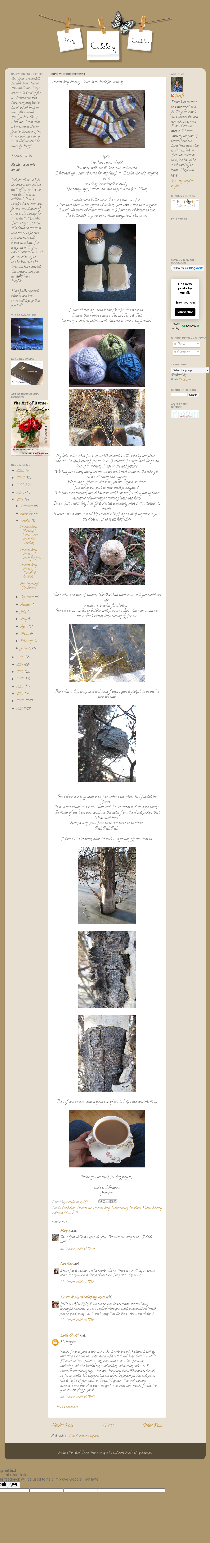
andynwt (118, 1452)
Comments (182, 352)
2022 (20, 478)
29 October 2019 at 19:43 (77, 1397)
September (28, 597)
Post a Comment (67, 1407)
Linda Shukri (69, 1335)
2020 (20, 492)
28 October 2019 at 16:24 (77, 1249)
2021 (20, 485)
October (26, 521)
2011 (20, 708)
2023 (20, 471)
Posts (179, 344)
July (24, 612)
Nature (68, 1213)
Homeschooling (152, 1208)
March (25, 634)
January (26, 648)
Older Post (152, 1426)
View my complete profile (182, 184)
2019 (20, 500)
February (27, 641)
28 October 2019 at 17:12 (77, 1282)
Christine (66, 1264)
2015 (20, 679)
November (27, 514)
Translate (181, 380)
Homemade (84, 1208)
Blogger (146, 1452)
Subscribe (185, 312)
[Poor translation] (14, 1485)
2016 (20, 672)
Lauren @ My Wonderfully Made (82, 1297)
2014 (20, 686)
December (27, 506)
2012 (20, 701)
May (24, 619)
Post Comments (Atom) (84, 1436)
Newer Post (62, 1426)
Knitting (57, 1213)
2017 (20, 665)
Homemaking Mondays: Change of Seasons (28, 571)
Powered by (185, 326)
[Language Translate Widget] (190, 370)
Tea (77, 1213)
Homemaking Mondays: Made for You (30, 554)
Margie (64, 1231)
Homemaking (101, 1208)
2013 (20, 694)
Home (108, 1426)
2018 (20, 657)
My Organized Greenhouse (29, 586)
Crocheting (68, 1208)
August (26, 604)
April (25, 626)
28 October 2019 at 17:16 (77, 1320)
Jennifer (180, 96)
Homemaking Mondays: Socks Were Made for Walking (29, 535)
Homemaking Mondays (126, 1208)
